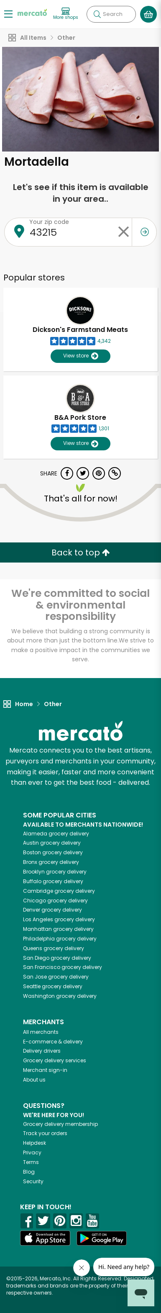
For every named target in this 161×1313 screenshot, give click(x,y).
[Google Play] (102, 1238)
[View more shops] (65, 14)
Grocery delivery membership (60, 1124)
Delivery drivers (42, 1050)
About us (34, 1079)
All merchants (41, 1031)
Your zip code (49, 222)
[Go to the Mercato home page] (32, 12)
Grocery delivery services (54, 1060)
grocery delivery (56, 833)
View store (80, 356)
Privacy (32, 1152)
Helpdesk (34, 1142)
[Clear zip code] (123, 232)
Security (33, 1181)
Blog (29, 1171)
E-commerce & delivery (53, 1041)
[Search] (111, 14)
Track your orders (45, 1133)
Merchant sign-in (45, 1070)
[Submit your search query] (97, 14)
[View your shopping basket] (148, 14)
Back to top (80, 552)
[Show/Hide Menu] (8, 13)
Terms (31, 1162)
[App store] (45, 1238)
